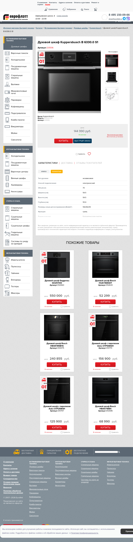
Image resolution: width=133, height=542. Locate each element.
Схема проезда (62, 16)
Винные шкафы (18, 178)
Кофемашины (17, 106)
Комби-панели (18, 120)
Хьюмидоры (16, 185)
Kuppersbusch (95, 28)
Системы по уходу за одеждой (19, 242)
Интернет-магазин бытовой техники (18, 28)
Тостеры (15, 286)
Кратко (43, 171)
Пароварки (16, 100)
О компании (42, 3)
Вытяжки (15, 84)
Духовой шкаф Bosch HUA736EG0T (105, 281)
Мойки (14, 133)
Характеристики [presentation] (48, 163)
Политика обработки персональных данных (13, 492)
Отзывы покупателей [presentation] (89, 163)
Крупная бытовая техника (17, 149)
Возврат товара (10, 475)
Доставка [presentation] (67, 163)
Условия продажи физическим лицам (11, 483)
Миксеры (15, 293)
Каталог (39, 28)
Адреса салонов (65, 3)
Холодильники (18, 60)
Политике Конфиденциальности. (85, 533)
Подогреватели (18, 113)
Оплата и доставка (82, 3)
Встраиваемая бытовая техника (58, 28)
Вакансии (7, 487)
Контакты (53, 3)
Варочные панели (19, 53)
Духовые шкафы (81, 28)
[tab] (48, 163)
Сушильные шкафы (20, 225)
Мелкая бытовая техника (17, 253)
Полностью (56, 171)
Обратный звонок (104, 17)
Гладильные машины (16, 233)
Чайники (15, 273)
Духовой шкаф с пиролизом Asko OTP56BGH (105, 344)
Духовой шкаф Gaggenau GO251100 (57, 281)
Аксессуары (16, 191)
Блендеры (16, 280)
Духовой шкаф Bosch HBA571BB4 (105, 407)
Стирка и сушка (13, 201)
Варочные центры (19, 171)
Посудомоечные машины (19, 67)
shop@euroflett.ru (115, 19)
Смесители (16, 139)
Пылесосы (16, 266)
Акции (47, 5)
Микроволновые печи (19, 92)
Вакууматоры (17, 126)
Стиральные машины (17, 76)
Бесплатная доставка (115, 135)
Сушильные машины (16, 217)
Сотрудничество (10, 479)
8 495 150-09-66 (119, 14)
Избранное (71, 9)
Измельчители (18, 260)
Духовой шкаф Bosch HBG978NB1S (56, 344)
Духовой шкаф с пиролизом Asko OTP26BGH (57, 407)
